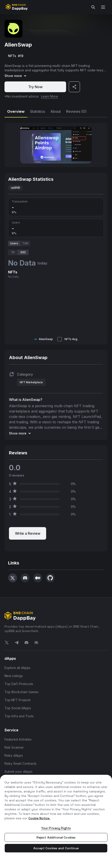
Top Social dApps (17, 708)
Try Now (35, 87)
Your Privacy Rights (56, 828)
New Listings (13, 676)
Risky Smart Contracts (20, 763)
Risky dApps (13, 755)
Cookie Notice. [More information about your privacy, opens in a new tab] (39, 818)
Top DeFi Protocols (18, 684)
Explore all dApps (17, 668)
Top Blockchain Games (21, 692)
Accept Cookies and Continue (56, 848)
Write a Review (27, 533)
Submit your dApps (18, 771)
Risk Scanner (14, 747)
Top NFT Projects (17, 700)
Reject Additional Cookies (56, 837)
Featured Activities (18, 739)
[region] (56, 816)
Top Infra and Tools (19, 716)
